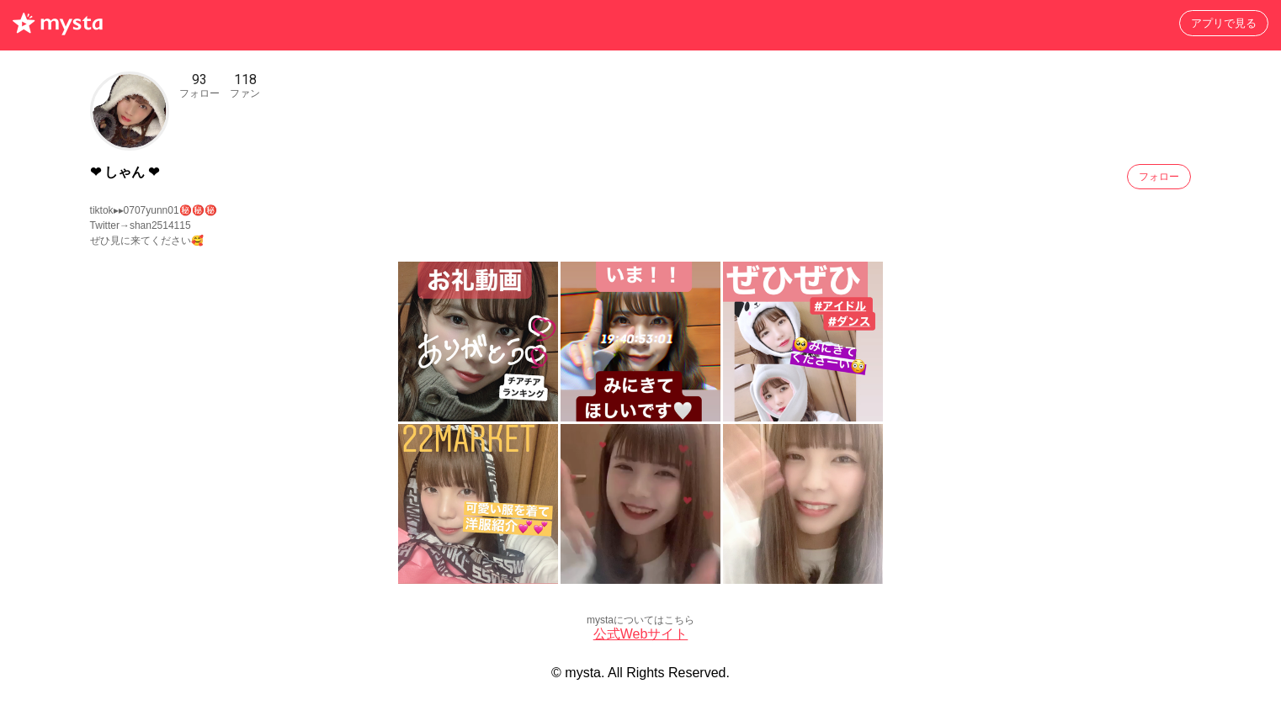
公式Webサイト (640, 634)
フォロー (1159, 177)
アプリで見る (1224, 23)
